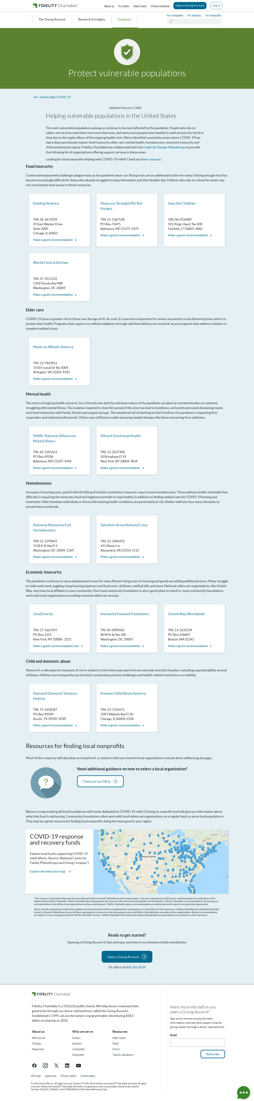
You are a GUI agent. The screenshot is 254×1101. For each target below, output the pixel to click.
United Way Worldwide (186, 614)
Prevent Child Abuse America (123, 693)
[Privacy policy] (68, 1076)
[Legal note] (50, 1076)
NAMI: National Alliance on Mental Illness (54, 438)
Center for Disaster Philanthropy (164, 147)
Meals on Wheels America (53, 347)
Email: (173, 1035)
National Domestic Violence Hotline (55, 696)
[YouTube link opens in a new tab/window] (78, 1065)
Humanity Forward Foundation (124, 614)
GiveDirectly (43, 614)
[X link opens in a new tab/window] (56, 1065)
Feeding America (46, 203)
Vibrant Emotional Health (120, 436)
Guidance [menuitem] (124, 19)
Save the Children (181, 203)
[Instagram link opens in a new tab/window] (45, 1065)
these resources (151, 159)
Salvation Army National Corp (123, 525)
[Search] (194, 21)
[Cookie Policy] (87, 1076)
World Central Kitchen (50, 262)
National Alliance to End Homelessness (52, 527)
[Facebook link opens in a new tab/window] (34, 1065)
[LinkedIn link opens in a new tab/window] (67, 1065)
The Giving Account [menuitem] (52, 19)
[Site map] (36, 1076)
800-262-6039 (135, 967)
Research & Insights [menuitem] (91, 19)
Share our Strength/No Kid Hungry (121, 206)
